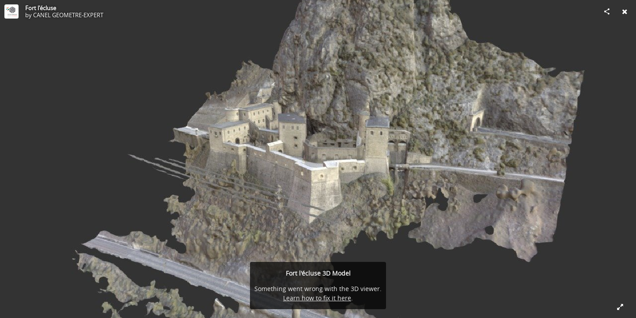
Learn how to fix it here (317, 298)
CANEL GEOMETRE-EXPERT (68, 15)
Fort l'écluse (40, 8)
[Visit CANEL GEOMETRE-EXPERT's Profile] (11, 11)
